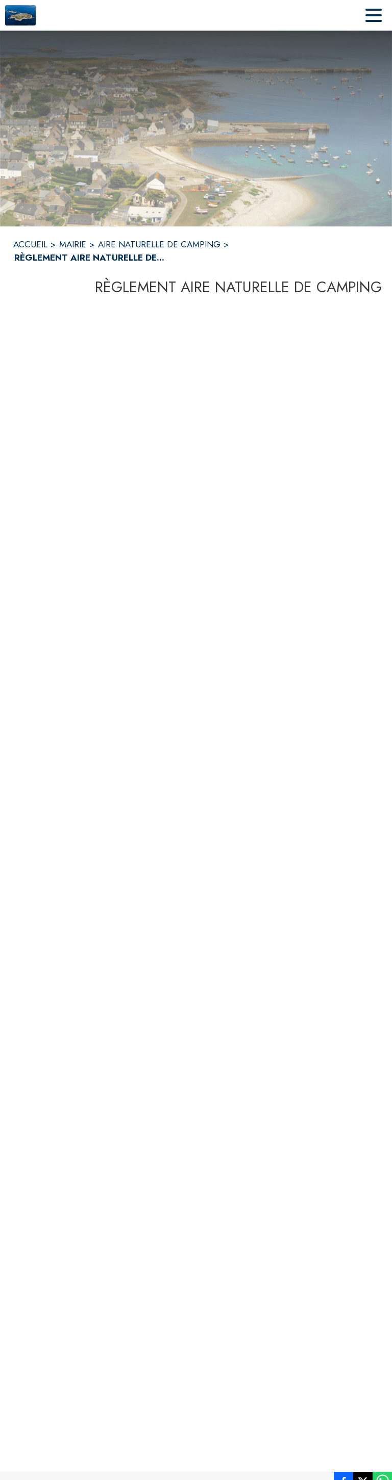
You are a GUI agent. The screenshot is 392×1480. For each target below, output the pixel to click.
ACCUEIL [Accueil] (30, 244)
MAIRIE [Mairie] (72, 244)
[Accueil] (20, 15)
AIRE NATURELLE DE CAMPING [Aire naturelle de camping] (159, 244)
